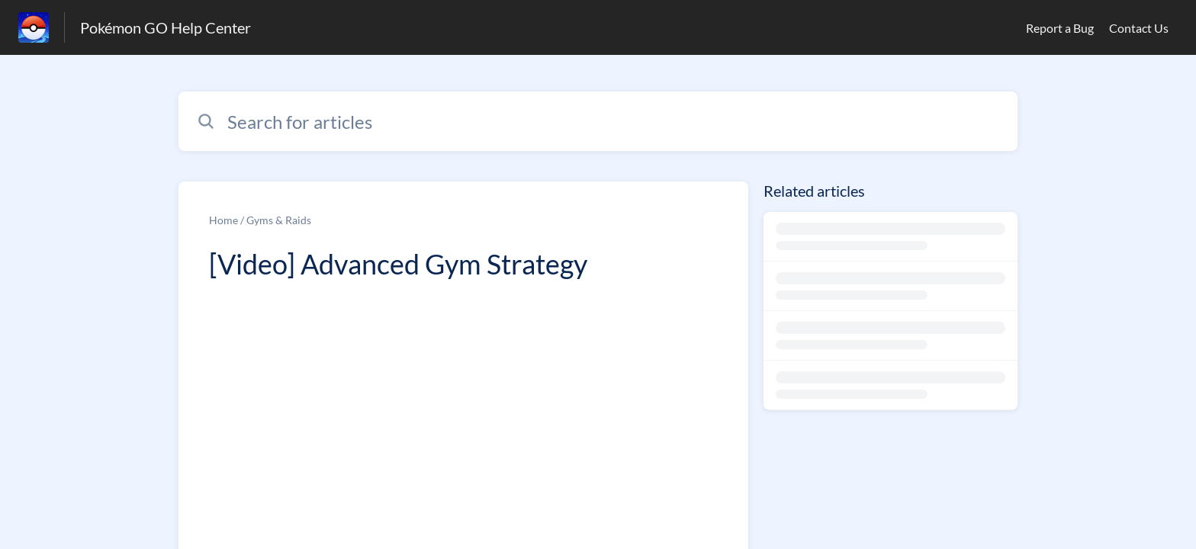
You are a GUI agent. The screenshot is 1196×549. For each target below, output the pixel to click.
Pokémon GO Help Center (165, 27)
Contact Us (1139, 28)
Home (223, 220)
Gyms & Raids (278, 220)
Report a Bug (1060, 28)
